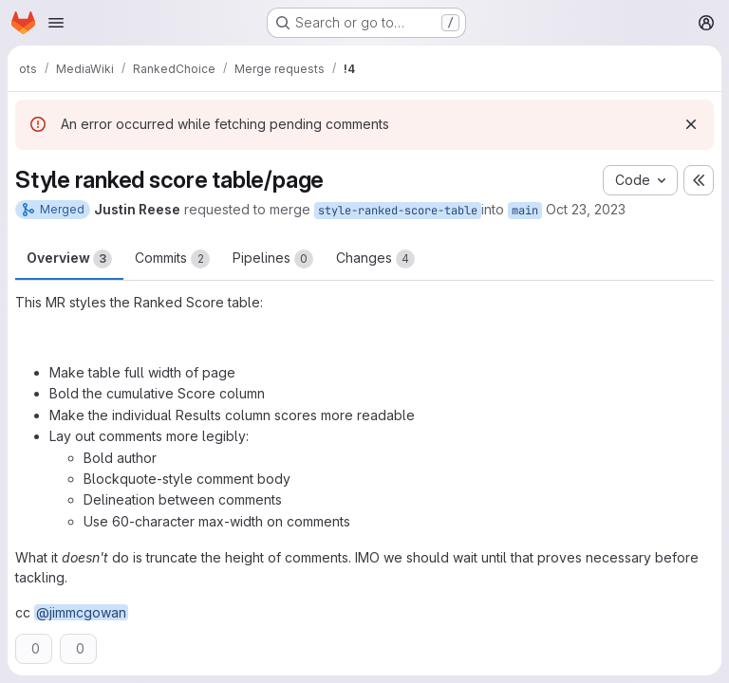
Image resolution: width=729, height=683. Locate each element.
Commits (172, 258)
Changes (375, 258)
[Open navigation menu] (56, 23)
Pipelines (273, 258)
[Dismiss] (691, 124)
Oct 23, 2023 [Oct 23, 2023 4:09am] (586, 209)
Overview (69, 258)
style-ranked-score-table (397, 210)
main (525, 210)
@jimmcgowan (81, 612)
